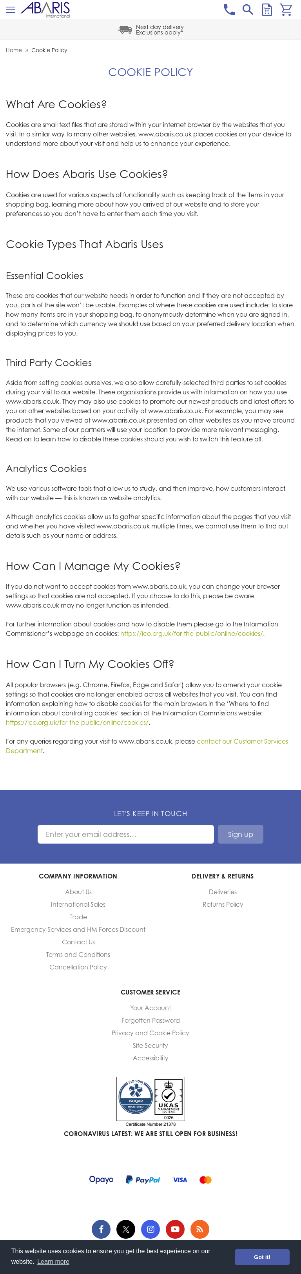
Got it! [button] (262, 1257)
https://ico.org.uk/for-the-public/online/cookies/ (191, 633)
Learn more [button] (53, 1261)
